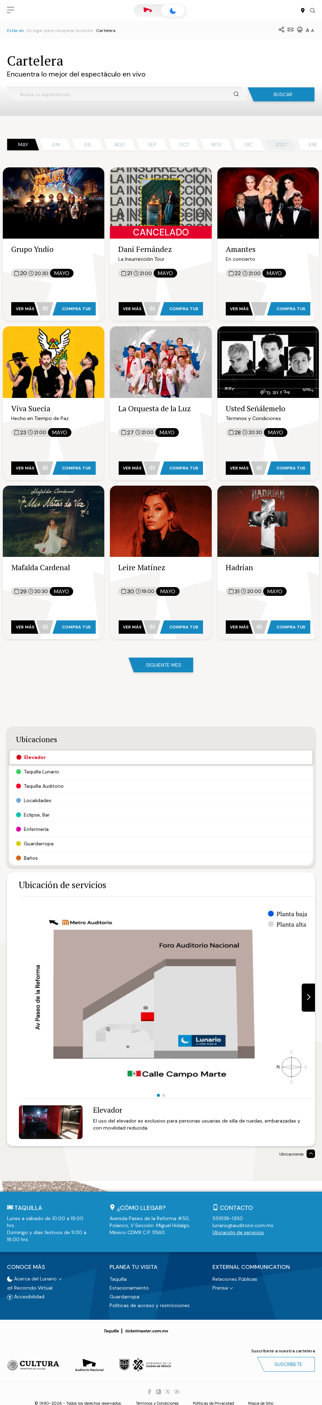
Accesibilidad (25, 1295)
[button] (10, 10)
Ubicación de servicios (238, 1232)
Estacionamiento (129, 1286)
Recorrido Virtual (29, 1286)
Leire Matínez (141, 567)
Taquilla (118, 1277)
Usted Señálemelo (255, 408)
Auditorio (148, 10)
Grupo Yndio (32, 249)
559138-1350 (227, 1218)
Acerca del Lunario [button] (32, 1277)
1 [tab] (158, 1095)
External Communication (251, 1266)
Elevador (107, 1110)
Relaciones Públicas (234, 1277)
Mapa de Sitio (260, 1401)
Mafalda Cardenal (40, 567)
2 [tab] (163, 1095)
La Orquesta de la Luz (154, 408)
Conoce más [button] (26, 1266)
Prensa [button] (220, 1286)
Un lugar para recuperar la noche (60, 30)
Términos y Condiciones (157, 1401)
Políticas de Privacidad (213, 1401)
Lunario (173, 11)
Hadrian (239, 567)
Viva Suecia (30, 408)
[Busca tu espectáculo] (127, 94)
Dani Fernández (145, 249)
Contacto (236, 1208)
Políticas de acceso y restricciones (150, 1303)
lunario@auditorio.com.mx (242, 1225)
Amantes (240, 249)
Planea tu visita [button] (134, 1266)
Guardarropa (124, 1294)
